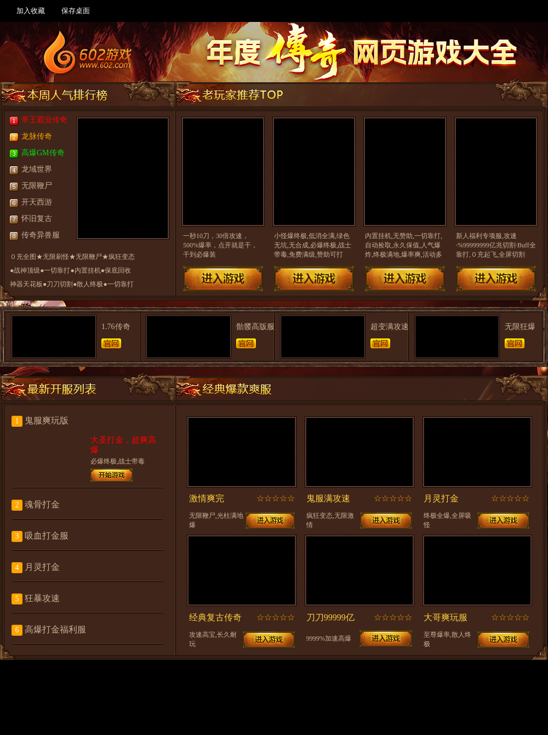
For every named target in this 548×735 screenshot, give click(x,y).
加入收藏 (30, 11)
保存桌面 (75, 11)
